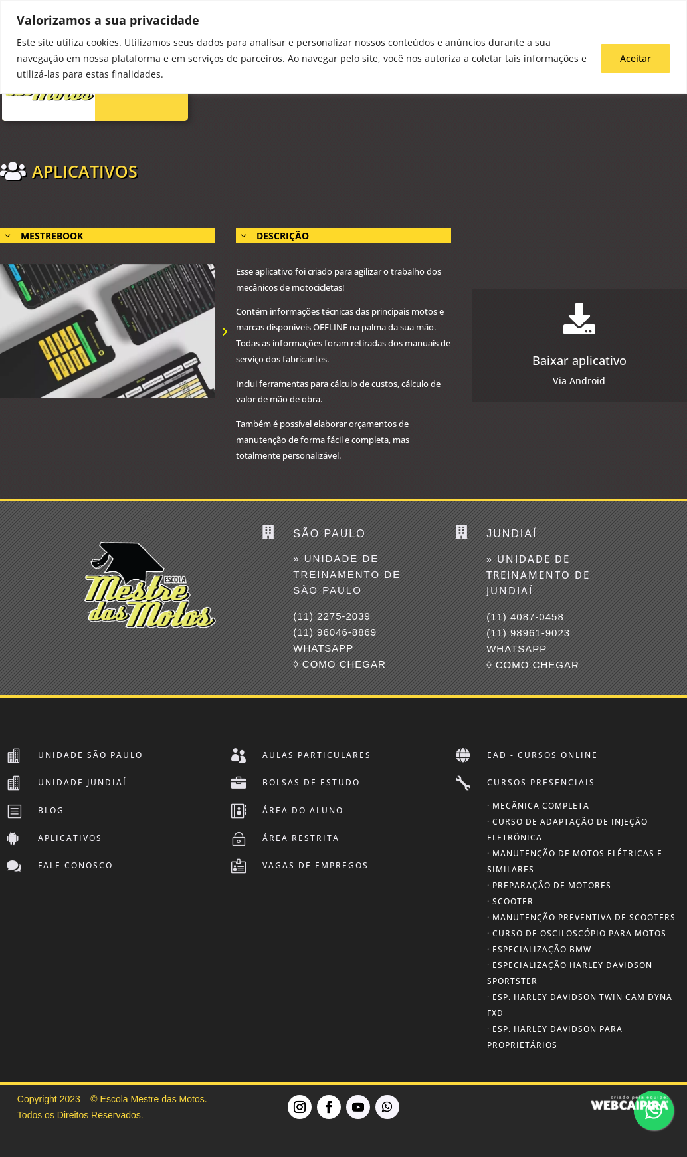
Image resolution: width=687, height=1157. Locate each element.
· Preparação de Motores (549, 885)
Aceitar (635, 58)
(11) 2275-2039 (332, 616)
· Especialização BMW (539, 949)
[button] (224, 331)
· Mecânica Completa (538, 805)
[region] (343, 47)
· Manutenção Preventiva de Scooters (581, 917)
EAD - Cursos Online (542, 755)
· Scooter (510, 901)
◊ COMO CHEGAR (339, 664)
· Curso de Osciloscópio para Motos (576, 933)
